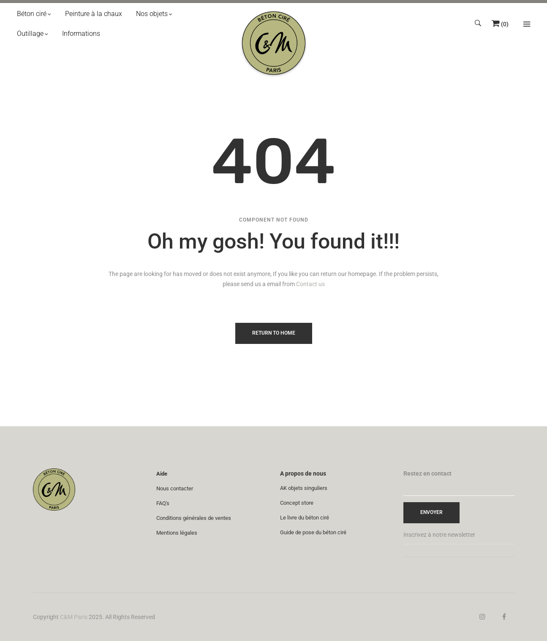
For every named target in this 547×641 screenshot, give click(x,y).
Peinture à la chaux (93, 14)
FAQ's (162, 503)
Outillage (30, 34)
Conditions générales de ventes (193, 518)
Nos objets (152, 14)
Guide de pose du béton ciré (313, 532)
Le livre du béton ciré (304, 517)
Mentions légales (176, 533)
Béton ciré (31, 14)
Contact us (310, 284)
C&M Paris (73, 617)
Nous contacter (174, 488)
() (505, 24)
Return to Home (273, 333)
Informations (81, 34)
